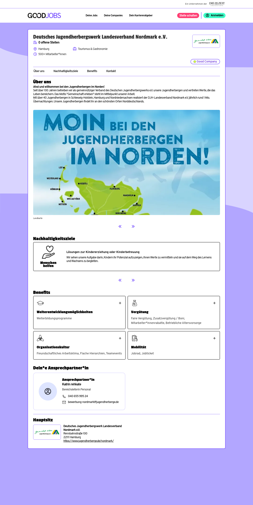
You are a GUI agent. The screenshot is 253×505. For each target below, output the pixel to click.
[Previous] (120, 226)
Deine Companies (113, 15)
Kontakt (111, 71)
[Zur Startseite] (44, 15)
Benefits (92, 71)
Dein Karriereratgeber (140, 15)
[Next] (133, 226)
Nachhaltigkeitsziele (65, 71)
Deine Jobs (91, 15)
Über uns (39, 71)
